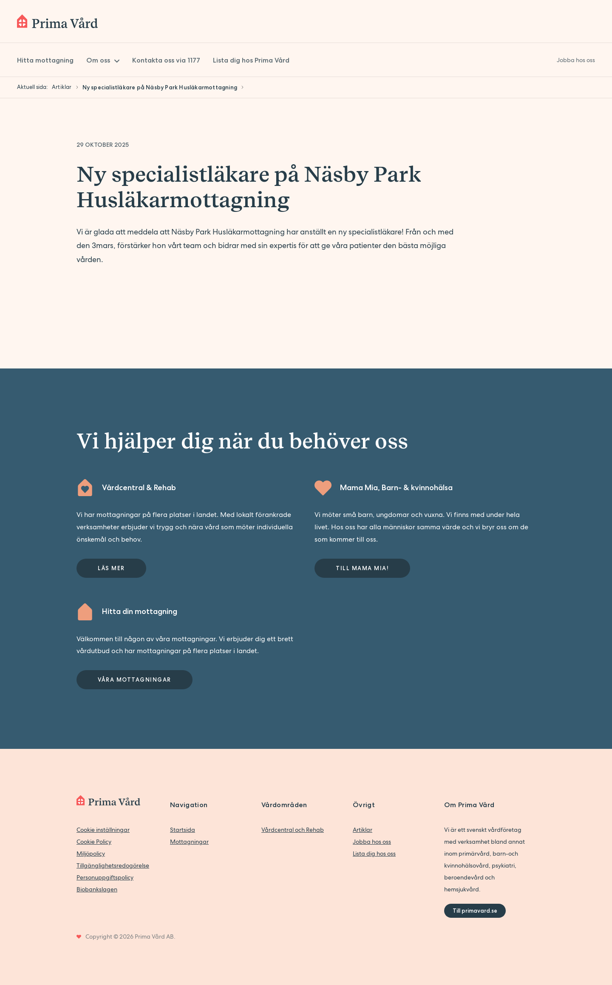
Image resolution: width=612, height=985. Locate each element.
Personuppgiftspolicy (104, 877)
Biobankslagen (96, 889)
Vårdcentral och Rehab (292, 830)
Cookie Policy (93, 841)
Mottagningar (189, 841)
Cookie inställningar (103, 830)
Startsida (182, 830)
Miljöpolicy (90, 853)
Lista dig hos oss (374, 853)
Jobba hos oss (372, 841)
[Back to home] (57, 21)
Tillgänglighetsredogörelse (112, 865)
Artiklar (362, 830)
